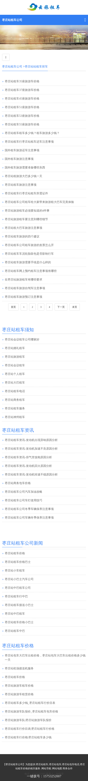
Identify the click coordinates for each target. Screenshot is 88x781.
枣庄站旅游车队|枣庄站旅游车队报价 (28, 720)
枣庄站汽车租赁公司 (18, 553)
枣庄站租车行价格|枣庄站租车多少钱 (28, 737)
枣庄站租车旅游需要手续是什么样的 (28, 262)
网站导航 (46, 768)
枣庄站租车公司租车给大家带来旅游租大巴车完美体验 (39, 202)
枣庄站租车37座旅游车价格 (22, 90)
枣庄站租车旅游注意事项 (20, 184)
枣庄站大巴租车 (15, 382)
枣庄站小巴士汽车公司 (19, 587)
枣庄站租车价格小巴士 (19, 630)
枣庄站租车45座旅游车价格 (22, 98)
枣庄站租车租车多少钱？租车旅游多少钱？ (32, 133)
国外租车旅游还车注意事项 (22, 150)
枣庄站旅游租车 (15, 356)
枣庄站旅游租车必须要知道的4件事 (27, 210)
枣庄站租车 (42, 764)
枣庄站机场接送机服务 (19, 668)
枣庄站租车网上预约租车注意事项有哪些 (31, 271)
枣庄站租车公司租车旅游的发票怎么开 (29, 245)
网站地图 (57, 768)
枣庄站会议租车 (15, 365)
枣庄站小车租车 (15, 579)
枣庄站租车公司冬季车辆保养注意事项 (29, 509)
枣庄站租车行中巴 (16, 604)
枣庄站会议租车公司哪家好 (22, 339)
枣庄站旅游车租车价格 (19, 685)
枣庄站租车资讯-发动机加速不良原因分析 (31, 448)
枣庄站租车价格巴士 (18, 570)
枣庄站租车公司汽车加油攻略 (23, 491)
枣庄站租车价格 (15, 561)
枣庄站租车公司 (12, 20)
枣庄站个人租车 (15, 374)
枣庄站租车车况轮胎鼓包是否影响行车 (29, 253)
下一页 (61, 307)
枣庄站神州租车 (15, 417)
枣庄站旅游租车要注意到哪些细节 (26, 219)
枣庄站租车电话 (15, 391)
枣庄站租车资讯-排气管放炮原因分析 (28, 457)
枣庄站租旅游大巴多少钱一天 (23, 176)
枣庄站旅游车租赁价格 (19, 694)
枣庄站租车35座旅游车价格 (22, 81)
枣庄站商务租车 (15, 399)
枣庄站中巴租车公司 (18, 596)
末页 (74, 307)
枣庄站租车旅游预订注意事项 (23, 296)
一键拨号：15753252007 (44, 776)
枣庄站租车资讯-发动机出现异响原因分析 (31, 440)
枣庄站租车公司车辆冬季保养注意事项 (29, 517)
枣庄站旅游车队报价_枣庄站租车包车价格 (31, 711)
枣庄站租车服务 (15, 408)
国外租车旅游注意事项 (19, 158)
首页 (13, 307)
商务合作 (68, 768)
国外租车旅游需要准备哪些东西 (25, 167)
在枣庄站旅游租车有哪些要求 (23, 279)
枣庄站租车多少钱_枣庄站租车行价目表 (30, 702)
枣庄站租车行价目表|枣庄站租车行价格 (29, 728)
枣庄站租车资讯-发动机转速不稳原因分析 (31, 474)
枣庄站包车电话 (70, 764)
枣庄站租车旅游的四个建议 (22, 236)
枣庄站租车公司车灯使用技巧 (23, 500)
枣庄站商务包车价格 (18, 483)
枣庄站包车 (55, 764)
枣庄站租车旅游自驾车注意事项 (25, 288)
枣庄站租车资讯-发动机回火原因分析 (28, 465)
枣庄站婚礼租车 (15, 348)
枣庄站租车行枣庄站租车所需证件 (26, 193)
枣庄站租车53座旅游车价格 (22, 115)
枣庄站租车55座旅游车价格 (22, 124)
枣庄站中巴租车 (15, 622)
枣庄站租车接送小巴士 (19, 613)
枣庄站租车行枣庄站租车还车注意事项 (29, 141)
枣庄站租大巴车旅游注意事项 (23, 227)
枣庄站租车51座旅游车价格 (22, 107)
